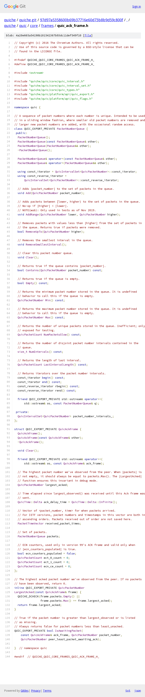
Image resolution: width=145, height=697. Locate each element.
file (88, 35)
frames (47, 25)
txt (127, 690)
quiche (10, 19)
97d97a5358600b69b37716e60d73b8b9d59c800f (81, 19)
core (34, 25)
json (137, 690)
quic (23, 25)
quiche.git (28, 19)
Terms (47, 691)
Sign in (136, 6)
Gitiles (25, 691)
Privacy (35, 691)
